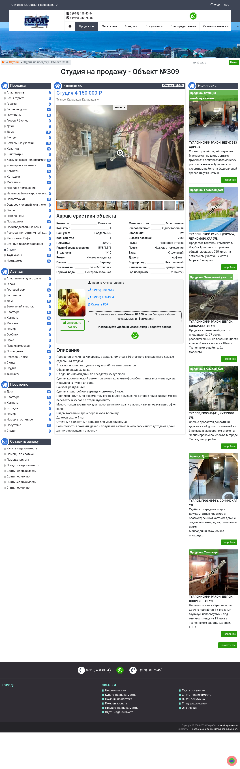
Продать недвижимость (121, 707)
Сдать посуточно (193, 690)
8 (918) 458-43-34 (81, 13)
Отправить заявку (72, 325)
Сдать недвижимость (119, 712)
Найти (234, 62)
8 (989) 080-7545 (101, 290)
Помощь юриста (116, 703)
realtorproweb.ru (228, 725)
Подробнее (229, 179)
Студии (14, 62)
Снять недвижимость (196, 694)
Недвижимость (115, 690)
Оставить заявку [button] (216, 26)
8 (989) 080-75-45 (81, 18)
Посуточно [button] (154, 26)
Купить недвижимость (120, 694)
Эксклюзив (109, 26)
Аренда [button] (131, 26)
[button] (120, 151)
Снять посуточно (193, 699)
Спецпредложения (183, 26)
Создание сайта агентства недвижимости (215, 729)
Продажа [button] (87, 26)
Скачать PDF (98, 304)
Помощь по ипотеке (118, 699)
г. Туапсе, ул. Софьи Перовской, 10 (34, 5)
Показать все (228, 645)
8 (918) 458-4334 (101, 297)
